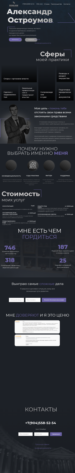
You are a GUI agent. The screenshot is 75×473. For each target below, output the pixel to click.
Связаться (31, 39)
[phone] (25, 434)
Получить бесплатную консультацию (54, 300)
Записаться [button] (15, 39)
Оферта (37, 39)
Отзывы (47, 4)
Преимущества (56, 4)
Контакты (66, 4)
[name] (41, 434)
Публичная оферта (42, 444)
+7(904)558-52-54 (28, 4)
